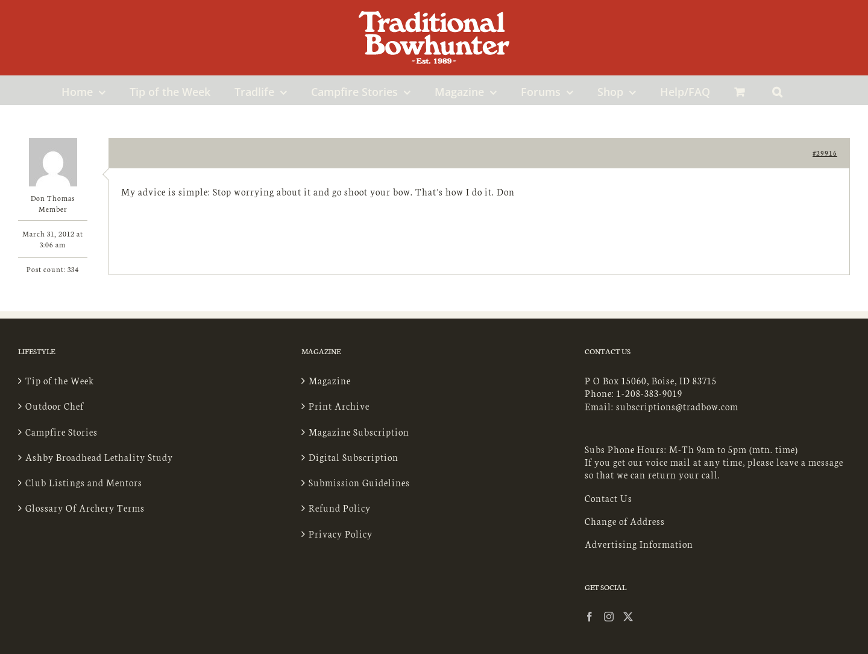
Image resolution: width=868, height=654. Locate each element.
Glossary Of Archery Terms (85, 507)
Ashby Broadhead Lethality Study (99, 457)
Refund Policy (340, 507)
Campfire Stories (61, 431)
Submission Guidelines (359, 482)
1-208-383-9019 (649, 393)
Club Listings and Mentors (83, 482)
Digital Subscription (353, 457)
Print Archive (339, 405)
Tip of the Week (59, 380)
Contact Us (608, 498)
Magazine (330, 380)
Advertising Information (639, 544)
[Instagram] (609, 616)
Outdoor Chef (54, 405)
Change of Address (625, 521)
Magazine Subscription (359, 431)
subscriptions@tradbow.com (677, 406)
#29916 (825, 152)
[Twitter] (628, 616)
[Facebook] (590, 616)
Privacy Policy (341, 533)
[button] (777, 89)
